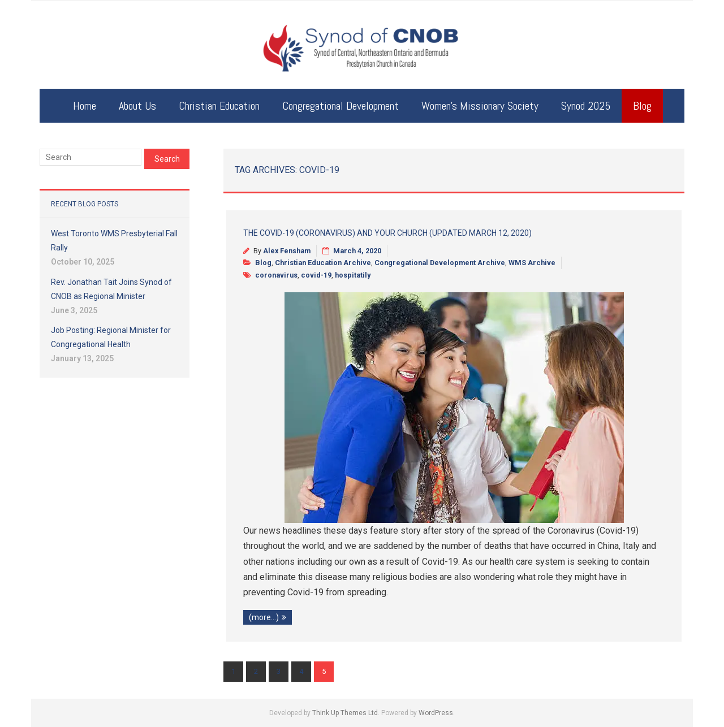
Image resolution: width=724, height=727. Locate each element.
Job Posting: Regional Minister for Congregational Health (111, 337)
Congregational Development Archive (439, 262)
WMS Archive (531, 262)
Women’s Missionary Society (479, 105)
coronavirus (276, 275)
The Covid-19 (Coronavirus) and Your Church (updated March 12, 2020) (387, 232)
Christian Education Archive (323, 262)
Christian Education (219, 105)
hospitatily (352, 275)
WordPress (436, 713)
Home (84, 105)
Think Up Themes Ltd (345, 713)
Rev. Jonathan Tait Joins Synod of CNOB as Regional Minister (111, 289)
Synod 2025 (585, 105)
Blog (642, 105)
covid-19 (316, 275)
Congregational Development (340, 105)
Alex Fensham (287, 250)
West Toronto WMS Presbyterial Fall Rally (114, 240)
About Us (137, 105)
